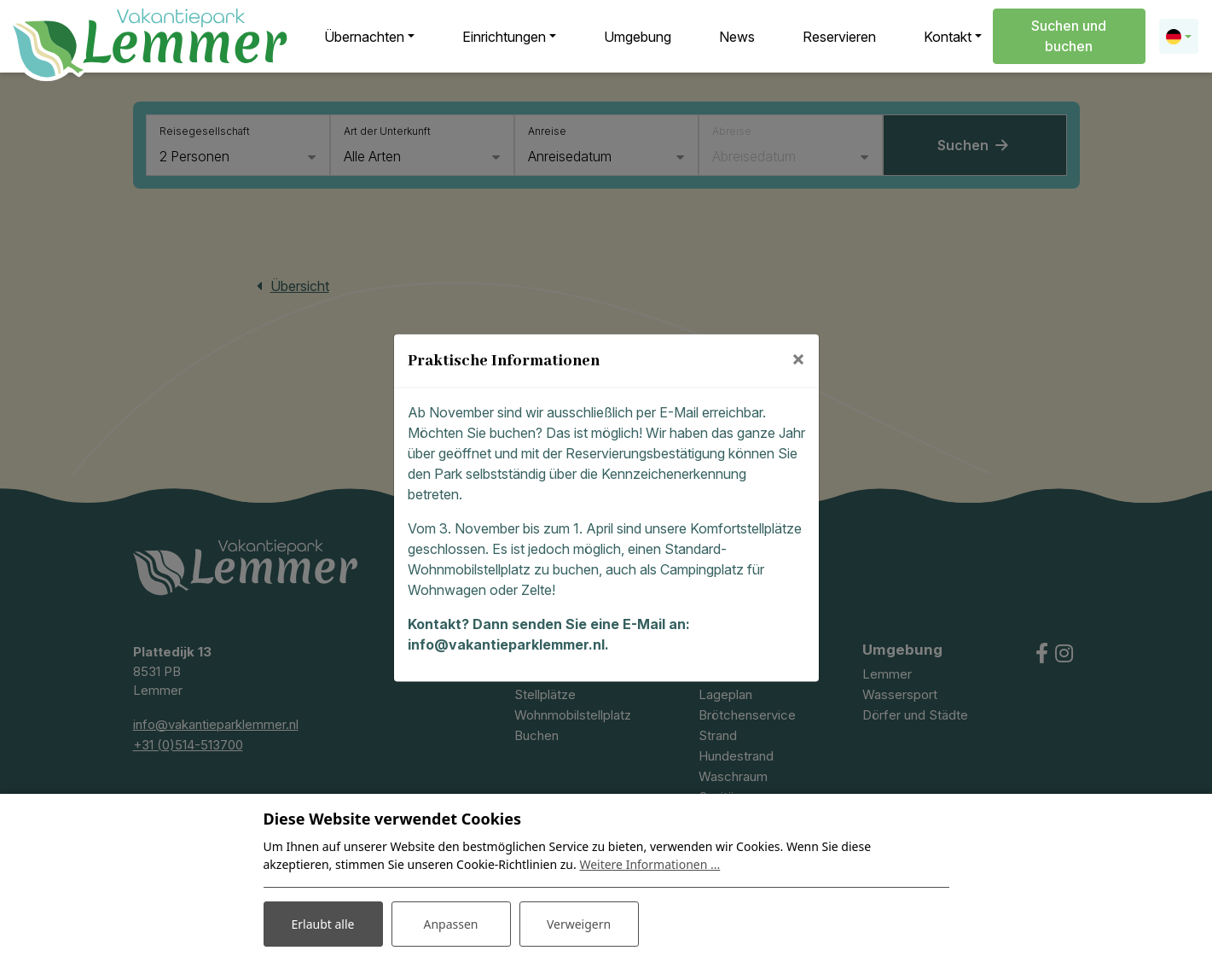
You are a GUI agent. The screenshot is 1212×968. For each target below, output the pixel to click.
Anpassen (450, 924)
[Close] (798, 358)
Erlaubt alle (323, 924)
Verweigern (579, 924)
